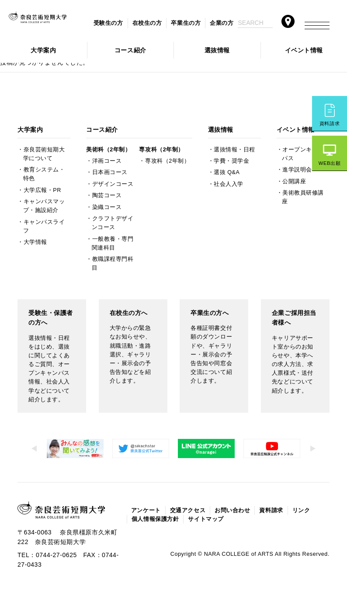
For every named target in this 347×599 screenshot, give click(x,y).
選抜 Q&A (226, 172)
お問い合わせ (232, 510)
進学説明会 (297, 170)
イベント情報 (304, 50)
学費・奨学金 (231, 161)
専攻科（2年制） (161, 150)
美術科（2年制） (108, 150)
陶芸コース (107, 195)
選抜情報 (217, 50)
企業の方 (221, 23)
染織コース (107, 207)
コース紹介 (130, 50)
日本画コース (110, 172)
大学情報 (35, 242)
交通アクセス (187, 510)
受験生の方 (108, 23)
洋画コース (107, 161)
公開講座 (294, 181)
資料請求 (329, 123)
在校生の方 (147, 23)
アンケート (146, 510)
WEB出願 (329, 163)
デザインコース (113, 184)
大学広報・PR (42, 190)
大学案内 (43, 50)
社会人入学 (228, 184)
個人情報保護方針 (155, 519)
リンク (301, 510)
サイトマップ (205, 519)
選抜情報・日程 (234, 150)
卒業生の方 (186, 23)
